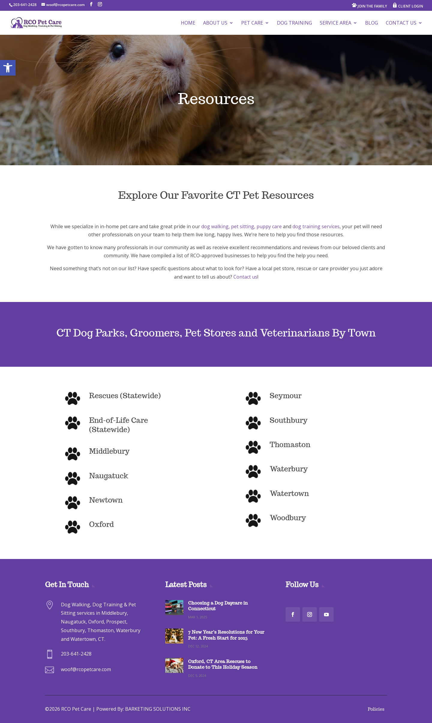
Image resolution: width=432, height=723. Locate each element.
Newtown (106, 500)
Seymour (286, 395)
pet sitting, (243, 226)
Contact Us (401, 23)
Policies (376, 709)
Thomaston (290, 444)
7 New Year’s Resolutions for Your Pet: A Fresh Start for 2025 (226, 635)
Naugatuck (108, 475)
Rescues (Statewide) (125, 395)
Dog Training (294, 23)
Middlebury (109, 451)
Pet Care (252, 23)
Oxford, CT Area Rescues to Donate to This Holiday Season (222, 664)
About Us (215, 23)
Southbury (289, 420)
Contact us (245, 276)
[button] (8, 68)
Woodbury (288, 517)
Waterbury (289, 469)
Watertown (289, 493)
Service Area (335, 23)
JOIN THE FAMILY (369, 6)
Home (188, 23)
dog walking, (216, 226)
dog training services (316, 226)
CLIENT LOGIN (407, 6)
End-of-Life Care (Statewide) (118, 425)
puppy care (269, 226)
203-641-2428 (25, 4)
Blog (371, 23)
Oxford (101, 524)
